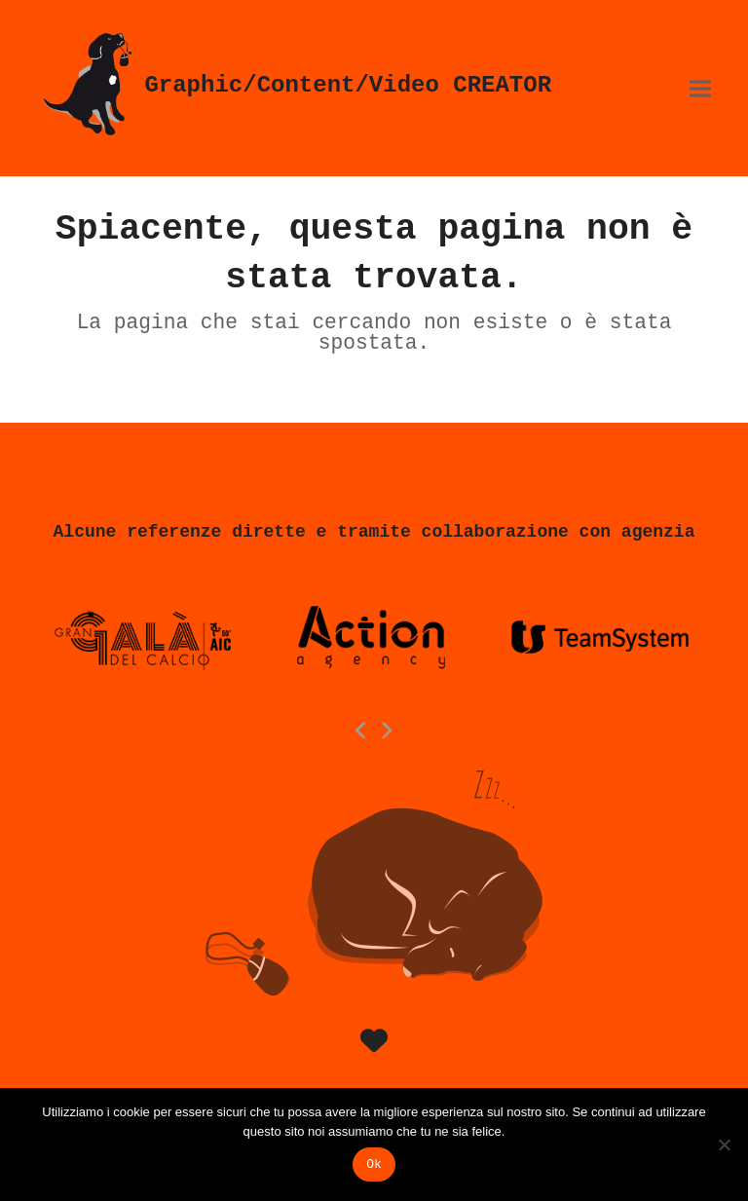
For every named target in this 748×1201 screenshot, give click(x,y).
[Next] (386, 730)
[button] (700, 88)
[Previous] (362, 730)
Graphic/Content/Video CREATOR (294, 85)
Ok (374, 1164)
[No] (723, 1144)
